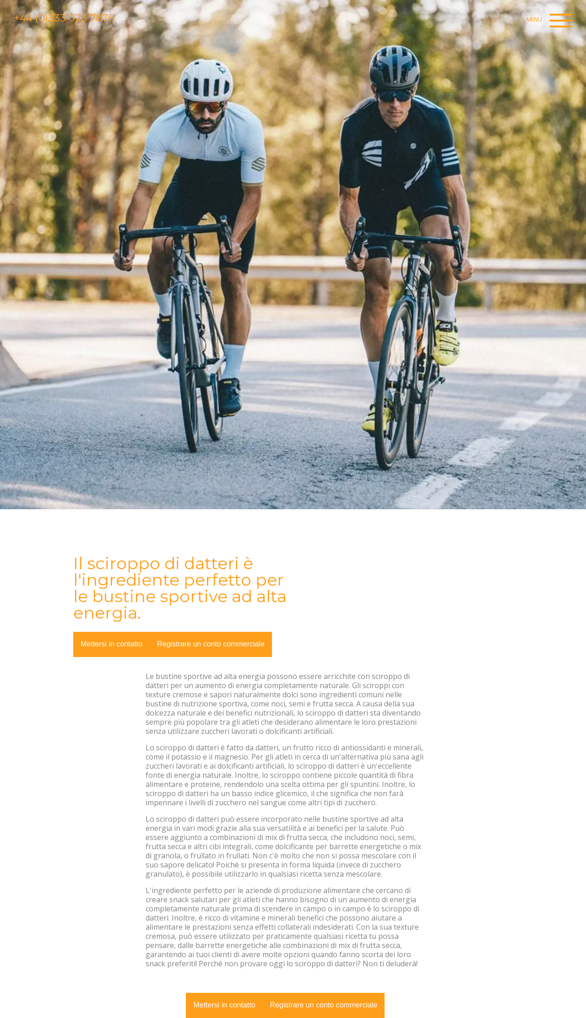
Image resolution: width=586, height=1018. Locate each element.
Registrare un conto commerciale (211, 644)
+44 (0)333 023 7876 (64, 18)
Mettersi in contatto (111, 644)
